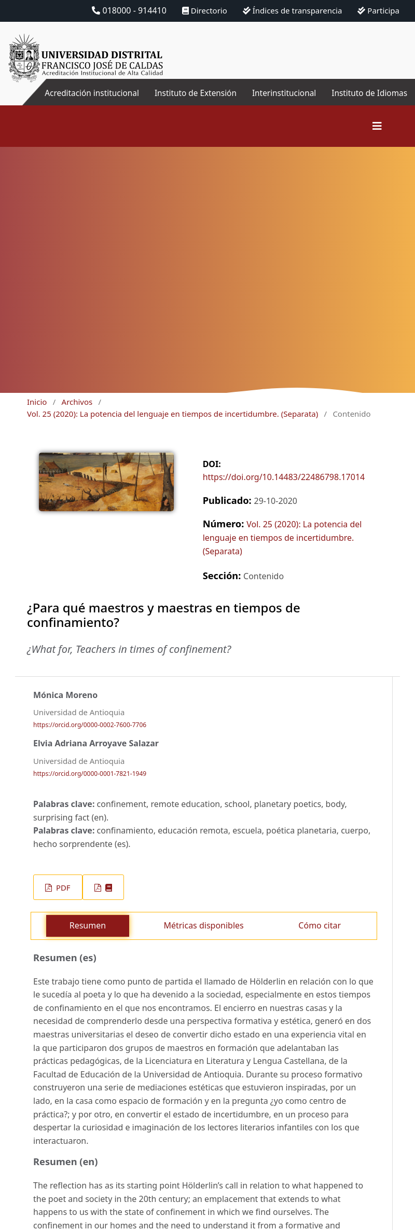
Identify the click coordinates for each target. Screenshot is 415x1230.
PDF (62, 887)
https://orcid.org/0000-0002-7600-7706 (89, 724)
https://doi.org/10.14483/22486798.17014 (284, 477)
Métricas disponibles (203, 925)
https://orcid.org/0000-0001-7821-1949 (89, 773)
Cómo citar (319, 925)
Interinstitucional (279, 93)
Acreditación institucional (81, 93)
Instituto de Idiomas (367, 93)
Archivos (77, 402)
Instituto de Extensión (188, 93)
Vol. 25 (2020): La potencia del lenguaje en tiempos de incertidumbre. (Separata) (172, 413)
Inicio (37, 402)
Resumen (88, 925)
